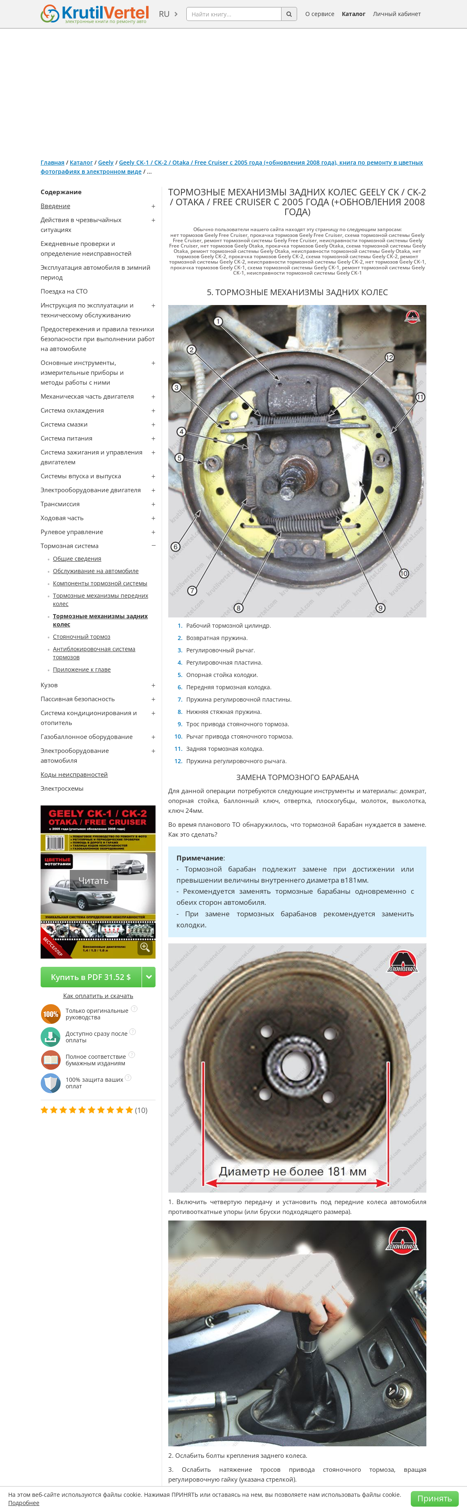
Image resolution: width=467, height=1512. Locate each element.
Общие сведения (77, 558)
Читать (93, 880)
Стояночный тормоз (81, 636)
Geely (106, 162)
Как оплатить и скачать (98, 995)
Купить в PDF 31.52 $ (91, 977)
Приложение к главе (82, 669)
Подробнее (23, 1503)
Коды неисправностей (74, 774)
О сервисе (319, 14)
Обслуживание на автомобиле (96, 571)
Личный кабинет (397, 14)
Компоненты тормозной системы (100, 583)
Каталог (354, 14)
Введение (55, 206)
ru (164, 13)
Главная (52, 162)
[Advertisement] (233, 90)
